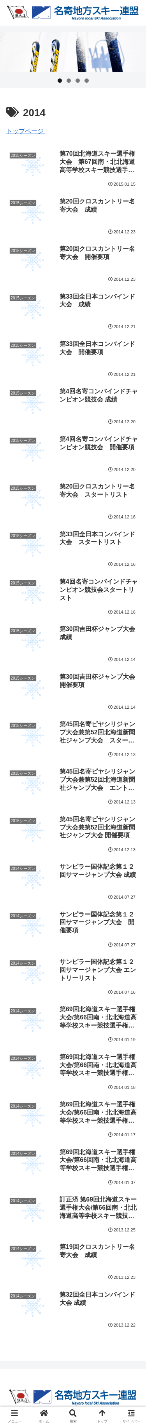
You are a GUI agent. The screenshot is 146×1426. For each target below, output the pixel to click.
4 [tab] (86, 80)
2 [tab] (69, 80)
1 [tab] (60, 80)
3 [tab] (78, 80)
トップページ (25, 131)
